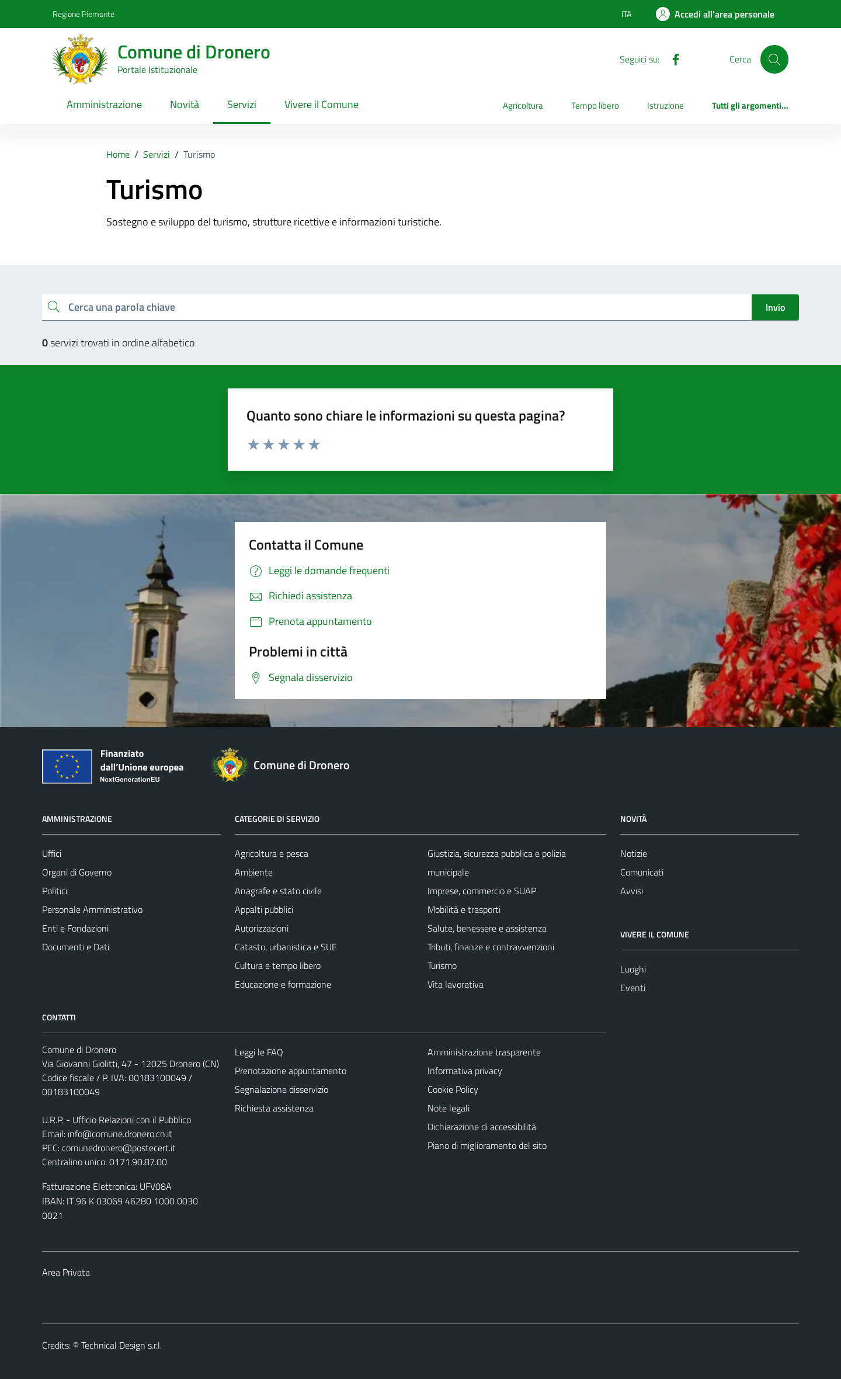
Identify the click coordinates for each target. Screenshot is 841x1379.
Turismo (442, 965)
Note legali (449, 1108)
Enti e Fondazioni (75, 928)
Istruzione (665, 105)
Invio (775, 307)
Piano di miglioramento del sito (487, 1145)
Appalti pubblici (264, 909)
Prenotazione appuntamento (290, 1071)
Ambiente (254, 872)
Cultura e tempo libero (278, 965)
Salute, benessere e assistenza (487, 928)
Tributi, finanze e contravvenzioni (491, 947)
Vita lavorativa (456, 984)
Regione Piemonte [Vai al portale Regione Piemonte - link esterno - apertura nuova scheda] (83, 14)
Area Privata (66, 1272)
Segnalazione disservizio (281, 1089)
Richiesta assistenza (274, 1108)
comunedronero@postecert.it (119, 1148)
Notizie (633, 853)
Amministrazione (104, 104)
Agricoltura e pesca (271, 853)
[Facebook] (671, 58)
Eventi (632, 988)
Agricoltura (523, 105)
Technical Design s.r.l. (121, 1345)
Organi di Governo (77, 872)
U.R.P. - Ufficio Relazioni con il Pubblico (116, 1120)
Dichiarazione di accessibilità (482, 1127)
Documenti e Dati (75, 947)
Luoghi (633, 969)
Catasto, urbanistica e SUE (286, 947)
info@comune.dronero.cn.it (120, 1134)
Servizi (241, 104)
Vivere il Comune (321, 104)
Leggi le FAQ (259, 1052)
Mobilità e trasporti (464, 909)
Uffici (51, 853)
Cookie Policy (453, 1089)
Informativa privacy (465, 1071)
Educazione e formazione (283, 984)
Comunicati (641, 872)
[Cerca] (774, 59)
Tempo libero (595, 105)
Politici (54, 891)
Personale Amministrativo (92, 909)
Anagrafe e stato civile (278, 891)
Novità (184, 104)
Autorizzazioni (262, 928)
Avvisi (631, 891)
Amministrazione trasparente (484, 1052)
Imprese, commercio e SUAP (482, 891)
